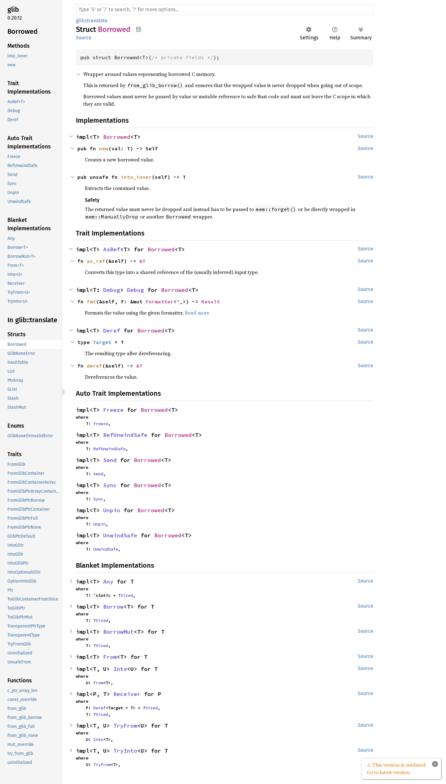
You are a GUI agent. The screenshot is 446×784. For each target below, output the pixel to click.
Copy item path (138, 29)
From (110, 656)
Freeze (113, 409)
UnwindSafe (120, 535)
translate (97, 21)
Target (102, 342)
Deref (111, 330)
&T (142, 261)
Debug (111, 289)
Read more (197, 312)
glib (80, 21)
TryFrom (125, 725)
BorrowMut (118, 631)
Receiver (127, 694)
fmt (91, 301)
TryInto (125, 750)
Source (83, 38)
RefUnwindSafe (125, 434)
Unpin (111, 510)
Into (120, 668)
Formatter (159, 301)
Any (108, 581)
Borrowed (116, 136)
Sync (110, 485)
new (103, 148)
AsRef (111, 249)
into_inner (136, 177)
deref (94, 366)
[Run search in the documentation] (224, 9)
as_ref (96, 261)
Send (110, 460)
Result (210, 301)
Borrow (113, 606)
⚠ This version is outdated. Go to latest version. (397, 768)
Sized (126, 595)
